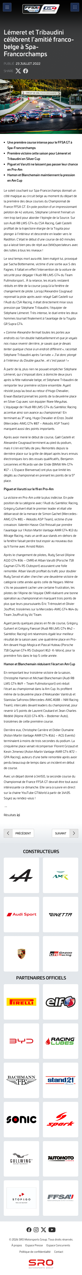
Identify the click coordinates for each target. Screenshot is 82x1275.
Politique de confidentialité (35, 1251)
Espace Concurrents (58, 1245)
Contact (58, 1251)
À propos (16, 1245)
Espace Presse (34, 1245)
